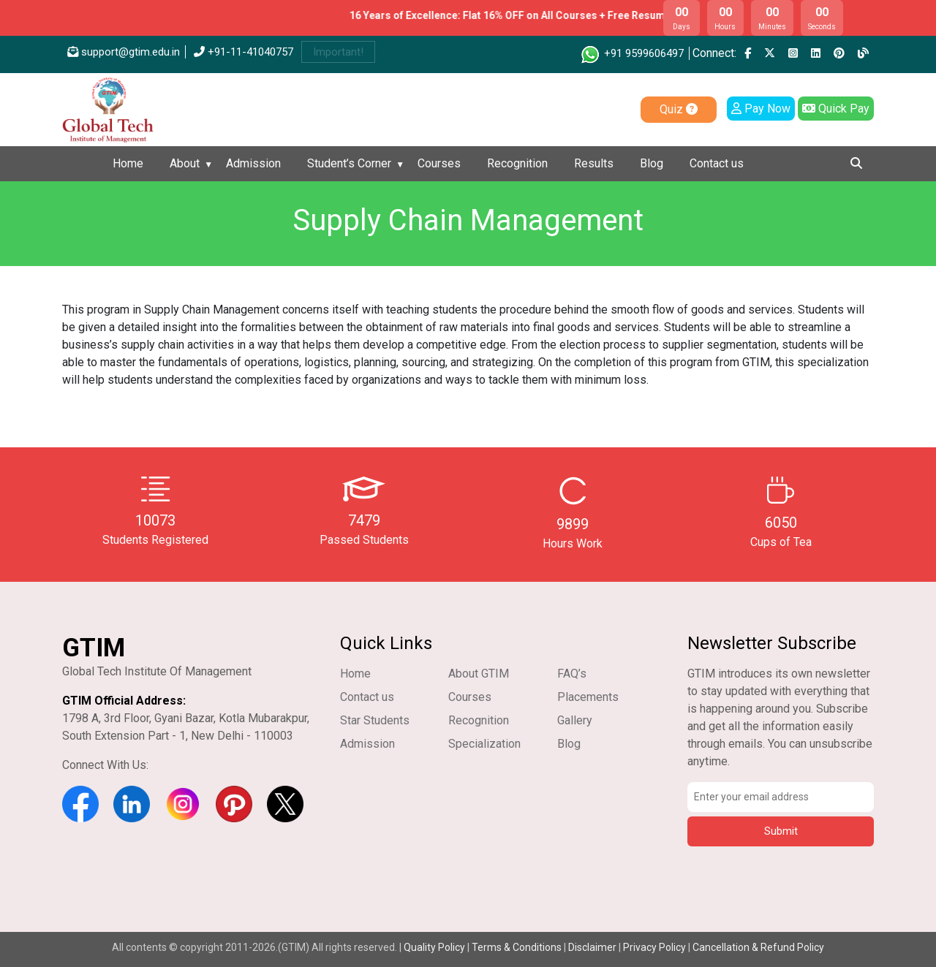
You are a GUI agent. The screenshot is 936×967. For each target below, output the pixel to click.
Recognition (517, 163)
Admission (253, 163)
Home (128, 163)
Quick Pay (835, 108)
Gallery (574, 720)
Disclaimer (592, 947)
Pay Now (760, 108)
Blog (651, 163)
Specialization (484, 744)
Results (594, 163)
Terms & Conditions (517, 947)
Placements (588, 697)
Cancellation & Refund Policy (758, 947)
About (185, 163)
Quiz (679, 109)
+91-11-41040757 (243, 51)
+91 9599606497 (631, 53)
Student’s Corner (349, 163)
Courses (439, 163)
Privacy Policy (654, 947)
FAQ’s (571, 673)
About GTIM (478, 673)
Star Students (375, 720)
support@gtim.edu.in (123, 51)
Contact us (717, 163)
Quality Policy (435, 947)
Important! (338, 51)
